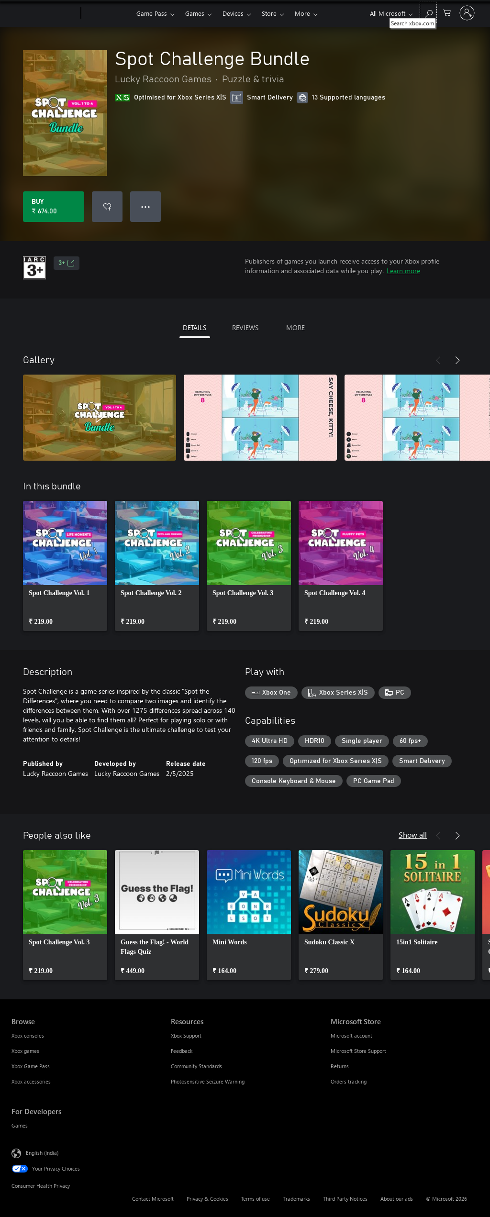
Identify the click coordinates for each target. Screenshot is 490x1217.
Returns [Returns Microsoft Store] (340, 1066)
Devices (233, 13)
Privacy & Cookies (207, 1198)
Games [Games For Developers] (19, 1125)
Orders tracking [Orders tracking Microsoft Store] (349, 1081)
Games (194, 13)
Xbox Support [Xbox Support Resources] (186, 1035)
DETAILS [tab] (194, 327)
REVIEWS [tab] (245, 327)
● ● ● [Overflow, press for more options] (145, 206)
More (302, 13)
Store (269, 13)
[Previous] (438, 360)
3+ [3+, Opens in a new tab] (66, 263)
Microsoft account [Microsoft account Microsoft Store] (351, 1035)
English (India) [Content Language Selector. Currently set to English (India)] (42, 1153)
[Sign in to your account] (467, 12)
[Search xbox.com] (428, 12)
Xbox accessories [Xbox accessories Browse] (31, 1081)
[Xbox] (107, 13)
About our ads (396, 1198)
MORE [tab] (295, 327)
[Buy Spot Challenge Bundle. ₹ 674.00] (53, 206)
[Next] (457, 360)
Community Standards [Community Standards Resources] (196, 1066)
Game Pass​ (151, 13)
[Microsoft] (44, 13)
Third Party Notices (345, 1198)
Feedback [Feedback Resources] (181, 1051)
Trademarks (296, 1198)
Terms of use (255, 1198)
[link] (65, 566)
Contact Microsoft (153, 1198)
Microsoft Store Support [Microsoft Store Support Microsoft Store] (358, 1051)
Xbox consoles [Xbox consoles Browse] (27, 1035)
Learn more (403, 270)
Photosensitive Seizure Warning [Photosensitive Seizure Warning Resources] (208, 1081)
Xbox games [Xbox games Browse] (25, 1051)
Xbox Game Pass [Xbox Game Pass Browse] (30, 1066)
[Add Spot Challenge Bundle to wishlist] (107, 206)
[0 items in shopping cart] (447, 12)
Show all (413, 835)
